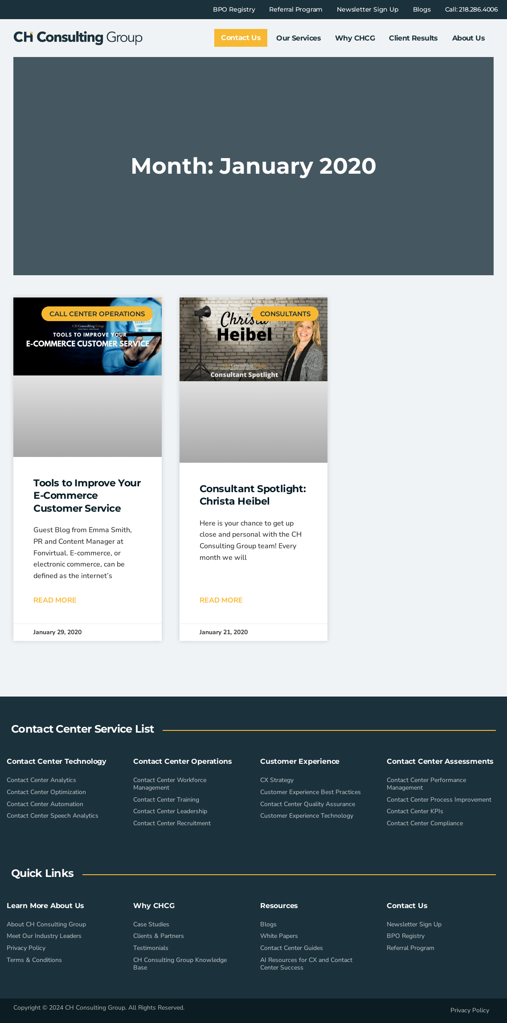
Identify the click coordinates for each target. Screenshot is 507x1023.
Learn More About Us (45, 905)
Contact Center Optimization (46, 792)
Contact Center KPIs (415, 811)
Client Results (413, 38)
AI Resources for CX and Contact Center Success (306, 964)
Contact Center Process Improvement (439, 799)
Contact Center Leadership (170, 811)
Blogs (422, 9)
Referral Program (296, 9)
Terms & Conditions (34, 960)
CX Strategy (277, 780)
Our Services (298, 38)
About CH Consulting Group (46, 924)
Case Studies (151, 924)
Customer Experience (299, 761)
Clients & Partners (158, 936)
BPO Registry (234, 9)
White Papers (279, 936)
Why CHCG (355, 38)
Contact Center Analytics (41, 780)
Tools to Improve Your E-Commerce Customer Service (87, 495)
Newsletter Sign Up (367, 9)
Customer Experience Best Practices (310, 792)
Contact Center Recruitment (172, 823)
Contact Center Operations (182, 761)
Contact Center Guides (291, 948)
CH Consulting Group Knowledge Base (180, 964)
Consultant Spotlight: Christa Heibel (253, 495)
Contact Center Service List (82, 728)
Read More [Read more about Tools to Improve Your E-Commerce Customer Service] (55, 600)
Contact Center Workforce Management (169, 784)
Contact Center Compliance (425, 823)
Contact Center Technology (56, 761)
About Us (468, 38)
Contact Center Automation (45, 804)
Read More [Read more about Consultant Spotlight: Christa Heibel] (221, 600)
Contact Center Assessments (440, 761)
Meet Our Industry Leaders (44, 936)
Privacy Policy (26, 948)
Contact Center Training (166, 799)
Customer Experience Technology (306, 815)
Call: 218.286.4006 (471, 9)
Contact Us (407, 905)
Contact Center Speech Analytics (52, 815)
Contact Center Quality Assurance (307, 804)
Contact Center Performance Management (426, 784)
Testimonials (150, 948)
